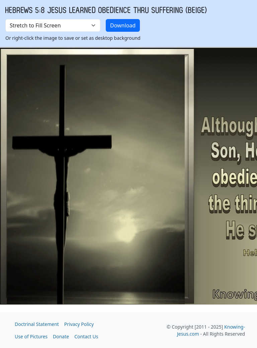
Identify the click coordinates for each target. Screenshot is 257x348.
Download (123, 25)
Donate (61, 336)
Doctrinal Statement (37, 324)
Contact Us (86, 336)
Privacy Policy (79, 324)
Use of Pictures (31, 336)
